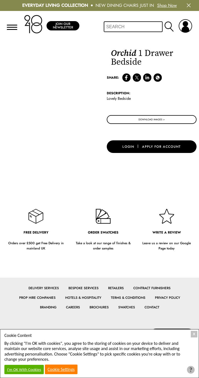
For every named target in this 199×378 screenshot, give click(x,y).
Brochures (99, 307)
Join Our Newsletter (63, 25)
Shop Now (167, 5)
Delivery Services (43, 288)
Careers (73, 307)
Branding (48, 307)
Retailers (116, 288)
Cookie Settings (61, 369)
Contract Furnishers (152, 288)
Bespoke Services (83, 288)
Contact (152, 307)
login (128, 146)
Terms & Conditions (128, 297)
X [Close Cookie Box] (194, 334)
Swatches (126, 307)
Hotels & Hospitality (83, 297)
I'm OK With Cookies (24, 369)
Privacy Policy (167, 297)
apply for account (161, 146)
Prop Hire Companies (37, 297)
